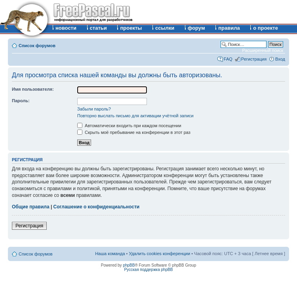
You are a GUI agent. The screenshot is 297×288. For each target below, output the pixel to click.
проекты (131, 28)
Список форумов (37, 45)
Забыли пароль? (94, 109)
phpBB (129, 265)
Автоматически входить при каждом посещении (129, 125)
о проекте (265, 28)
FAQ (228, 59)
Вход (280, 59)
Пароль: (21, 100)
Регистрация (254, 59)
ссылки (164, 28)
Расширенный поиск (262, 50)
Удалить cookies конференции (159, 253)
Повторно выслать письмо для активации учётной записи (135, 115)
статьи (98, 28)
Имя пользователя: (33, 89)
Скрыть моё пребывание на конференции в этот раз (133, 132)
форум (196, 28)
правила (229, 28)
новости (65, 28)
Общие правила (31, 207)
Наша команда (110, 253)
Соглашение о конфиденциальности (96, 207)
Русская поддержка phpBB (148, 269)
